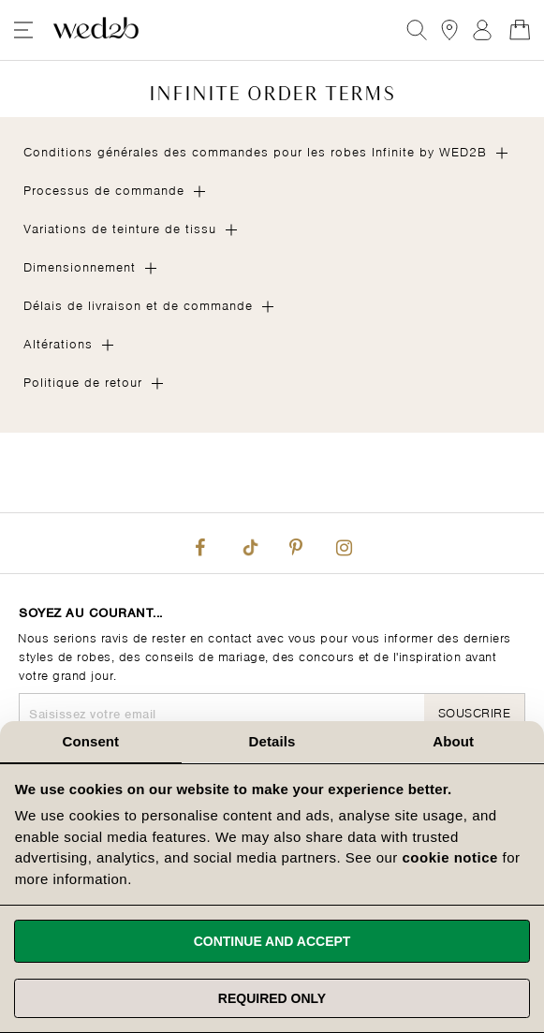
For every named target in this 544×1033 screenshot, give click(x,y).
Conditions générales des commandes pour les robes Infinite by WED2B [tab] (255, 150)
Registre (482, 30)
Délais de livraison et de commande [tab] (138, 304)
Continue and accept (272, 941)
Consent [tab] (90, 741)
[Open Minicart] (519, 30)
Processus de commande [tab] (103, 189)
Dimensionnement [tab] (79, 265)
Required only (272, 998)
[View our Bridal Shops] (449, 30)
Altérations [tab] (58, 342)
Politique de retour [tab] (82, 381)
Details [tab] (272, 741)
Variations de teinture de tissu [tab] (119, 227)
